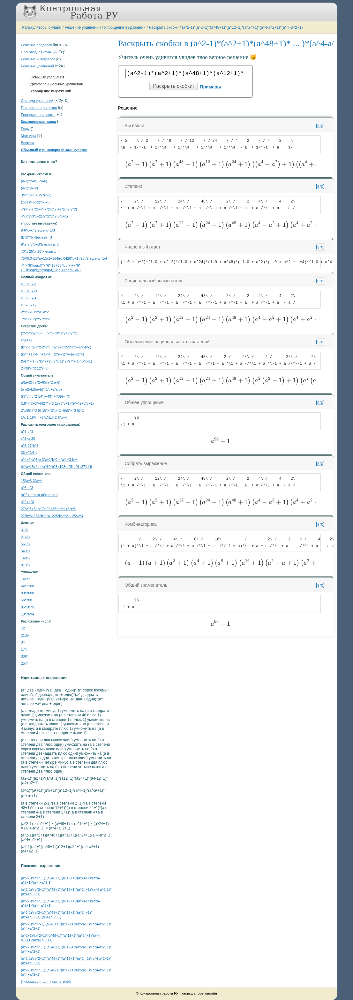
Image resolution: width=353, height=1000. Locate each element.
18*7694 (27, 614)
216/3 (25, 537)
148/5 (25, 558)
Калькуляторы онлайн (42, 27)
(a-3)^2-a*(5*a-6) (34, 181)
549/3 (25, 551)
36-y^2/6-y (29, 452)
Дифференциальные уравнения (57, 84)
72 (23, 628)
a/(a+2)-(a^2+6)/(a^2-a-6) (40, 382)
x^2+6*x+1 (29, 291)
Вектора (27, 143)
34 (23, 642)
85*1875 (27, 607)
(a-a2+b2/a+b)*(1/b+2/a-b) (41, 389)
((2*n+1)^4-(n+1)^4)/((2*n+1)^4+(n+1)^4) (52, 354)
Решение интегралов (38, 59)
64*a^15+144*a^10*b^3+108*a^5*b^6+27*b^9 (56, 467)
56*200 (26, 600)
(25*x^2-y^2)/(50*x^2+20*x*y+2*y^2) (49, 333)
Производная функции (39, 52)
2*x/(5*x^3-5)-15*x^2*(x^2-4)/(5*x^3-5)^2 (52, 410)
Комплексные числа (38, 122)
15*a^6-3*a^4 (31, 481)
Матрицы (28, 136)
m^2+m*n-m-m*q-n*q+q (39, 495)
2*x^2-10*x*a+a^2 (35, 312)
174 (24, 649)
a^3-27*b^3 (30, 445)
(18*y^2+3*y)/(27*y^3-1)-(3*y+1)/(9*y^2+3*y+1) (57, 403)
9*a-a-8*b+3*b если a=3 (40, 244)
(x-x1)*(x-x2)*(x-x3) (36, 202)
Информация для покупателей (46, 981)
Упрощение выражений (125, 27)
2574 (25, 663)
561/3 (25, 544)
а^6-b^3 (27, 488)
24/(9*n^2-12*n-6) (35, 368)
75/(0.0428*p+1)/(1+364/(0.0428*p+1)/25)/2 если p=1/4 (64, 258)
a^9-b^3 (27, 431)
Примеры (210, 86)
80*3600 (27, 593)
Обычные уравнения (47, 77)
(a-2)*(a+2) (29, 188)
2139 (25, 635)
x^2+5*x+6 (29, 284)
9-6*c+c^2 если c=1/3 (38, 230)
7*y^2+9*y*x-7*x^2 (35, 319)
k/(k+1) (26, 340)
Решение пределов (36, 45)
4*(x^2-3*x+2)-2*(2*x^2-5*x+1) (44, 216)
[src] (320, 125)
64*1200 (27, 586)
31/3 (24, 530)
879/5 (25, 565)
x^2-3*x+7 (29, 305)
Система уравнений (37, 101)
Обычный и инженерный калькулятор (54, 150)
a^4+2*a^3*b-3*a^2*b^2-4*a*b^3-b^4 (49, 460)
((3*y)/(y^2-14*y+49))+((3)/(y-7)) (46, 396)
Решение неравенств (38, 115)
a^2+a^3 (27, 502)
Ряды (25, 129)
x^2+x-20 (28, 438)
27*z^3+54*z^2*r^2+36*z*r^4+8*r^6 (48, 509)
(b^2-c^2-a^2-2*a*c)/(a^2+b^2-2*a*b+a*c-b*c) (56, 347)
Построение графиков (39, 108)
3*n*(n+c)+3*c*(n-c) (36, 195)
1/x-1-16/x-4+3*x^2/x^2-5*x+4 (44, 417)
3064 (25, 656)
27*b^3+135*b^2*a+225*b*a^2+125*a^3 (52, 516)
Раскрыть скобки (164, 27)
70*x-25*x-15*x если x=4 (40, 251)
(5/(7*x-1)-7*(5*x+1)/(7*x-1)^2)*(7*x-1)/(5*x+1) (56, 361)
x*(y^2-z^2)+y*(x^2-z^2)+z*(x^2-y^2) (49, 209)
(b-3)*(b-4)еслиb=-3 (36, 237)
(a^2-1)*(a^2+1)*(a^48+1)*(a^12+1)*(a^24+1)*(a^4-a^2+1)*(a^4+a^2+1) (242, 27)
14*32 (25, 579)
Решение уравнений (83, 27)
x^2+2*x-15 (30, 298)
